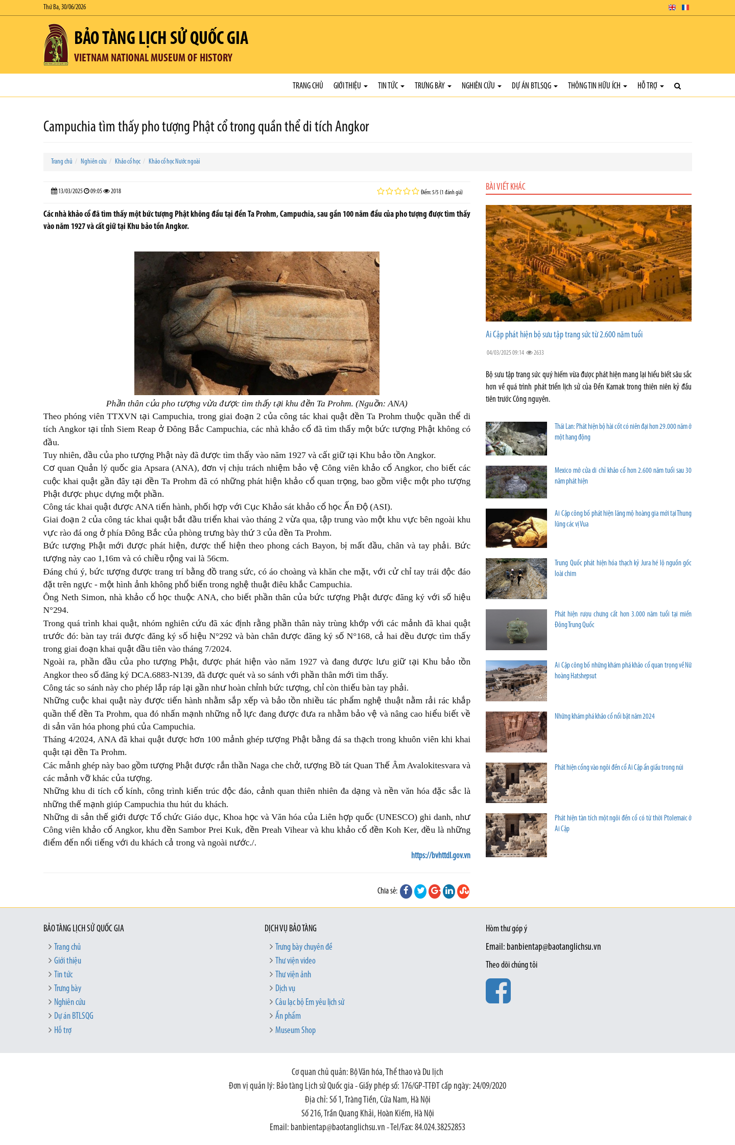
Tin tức (391, 86)
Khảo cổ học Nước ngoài (174, 162)
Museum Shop (295, 1031)
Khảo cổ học (127, 162)
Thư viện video (295, 961)
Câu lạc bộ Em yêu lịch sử (309, 1002)
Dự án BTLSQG (535, 86)
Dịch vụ (285, 989)
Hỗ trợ (650, 86)
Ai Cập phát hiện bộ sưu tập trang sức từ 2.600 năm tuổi (564, 335)
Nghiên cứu (482, 86)
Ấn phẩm (288, 1016)
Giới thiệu (351, 86)
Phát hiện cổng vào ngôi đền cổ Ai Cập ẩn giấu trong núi (619, 768)
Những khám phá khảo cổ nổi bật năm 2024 (605, 717)
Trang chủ (308, 86)
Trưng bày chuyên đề (304, 947)
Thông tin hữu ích (597, 86)
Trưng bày (433, 86)
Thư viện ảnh (293, 975)
